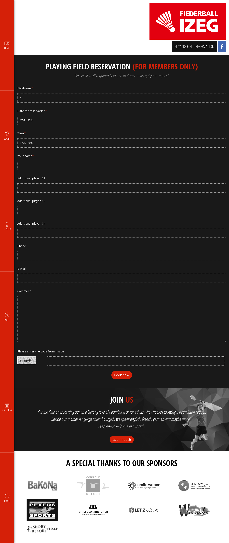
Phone (21, 246)
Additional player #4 (31, 223)
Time (21, 133)
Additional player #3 (31, 201)
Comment (24, 291)
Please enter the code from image (40, 351)
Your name (25, 156)
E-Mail (21, 268)
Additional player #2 (31, 178)
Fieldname (25, 88)
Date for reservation (32, 111)
